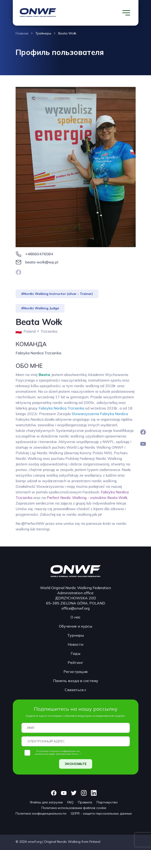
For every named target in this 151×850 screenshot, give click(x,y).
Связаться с (75, 689)
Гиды (75, 653)
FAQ (70, 802)
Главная (22, 33)
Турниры (75, 635)
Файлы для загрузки (46, 802)
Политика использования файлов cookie (73, 808)
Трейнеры (43, 33)
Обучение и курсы (75, 626)
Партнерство (107, 802)
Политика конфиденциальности (41, 813)
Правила (85, 802)
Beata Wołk (67, 33)
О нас (75, 617)
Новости (75, 644)
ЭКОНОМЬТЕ (76, 764)
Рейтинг (75, 662)
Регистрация (75, 671)
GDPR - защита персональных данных (101, 813)
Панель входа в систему (75, 680)
